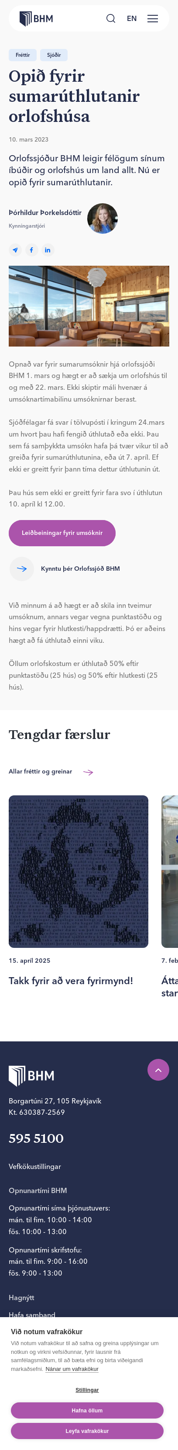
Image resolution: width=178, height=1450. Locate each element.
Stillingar (87, 1390)
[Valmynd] (152, 18)
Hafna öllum (87, 1411)
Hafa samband (32, 1315)
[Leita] (111, 18)
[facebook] (31, 250)
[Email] (15, 250)
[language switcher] (132, 18)
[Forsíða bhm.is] (30, 18)
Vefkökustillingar (35, 1166)
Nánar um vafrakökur (71, 1369)
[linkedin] (48, 250)
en (132, 18)
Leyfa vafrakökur (87, 1431)
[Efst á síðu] (158, 1070)
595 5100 (36, 1139)
